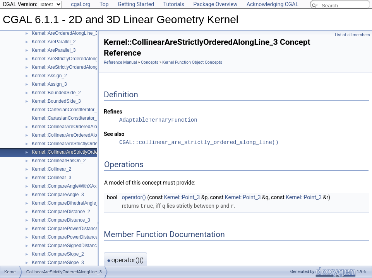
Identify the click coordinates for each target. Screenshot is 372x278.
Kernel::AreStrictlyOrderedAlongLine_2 (72, 58)
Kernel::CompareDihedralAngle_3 (66, 203)
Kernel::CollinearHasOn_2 (59, 160)
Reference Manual (120, 62)
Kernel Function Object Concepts (192, 62)
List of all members (352, 34)
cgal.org (80, 4)
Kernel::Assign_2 (49, 75)
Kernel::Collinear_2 (51, 169)
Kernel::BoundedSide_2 (56, 92)
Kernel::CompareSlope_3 (58, 262)
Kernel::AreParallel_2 (53, 41)
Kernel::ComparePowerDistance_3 (67, 237)
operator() (134, 197)
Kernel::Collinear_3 (51, 177)
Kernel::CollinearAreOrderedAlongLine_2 (74, 126)
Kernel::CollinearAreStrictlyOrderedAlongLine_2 (81, 143)
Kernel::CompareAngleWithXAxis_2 (68, 186)
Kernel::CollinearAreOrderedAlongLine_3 (74, 135)
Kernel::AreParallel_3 (53, 50)
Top (104, 4)
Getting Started (136, 4)
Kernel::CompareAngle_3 (58, 194)
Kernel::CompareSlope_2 (58, 254)
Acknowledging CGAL (272, 4)
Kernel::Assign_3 (49, 84)
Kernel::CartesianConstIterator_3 (65, 118)
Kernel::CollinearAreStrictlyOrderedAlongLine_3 (81, 152)
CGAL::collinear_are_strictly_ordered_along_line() (199, 142)
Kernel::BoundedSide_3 (56, 101)
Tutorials (173, 4)
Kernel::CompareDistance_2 (61, 211)
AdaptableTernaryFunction (158, 120)
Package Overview (215, 4)
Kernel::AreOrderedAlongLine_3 (65, 33)
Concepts (149, 62)
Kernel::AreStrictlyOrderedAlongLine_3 (72, 67)
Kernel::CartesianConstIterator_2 (65, 109)
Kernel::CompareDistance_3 (61, 220)
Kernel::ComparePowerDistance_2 (67, 228)
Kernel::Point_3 (182, 197)
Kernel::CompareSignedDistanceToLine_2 (75, 245)
